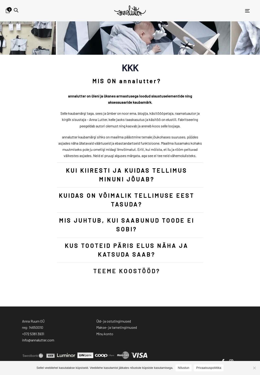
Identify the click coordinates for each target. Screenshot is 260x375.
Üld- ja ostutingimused (113, 321)
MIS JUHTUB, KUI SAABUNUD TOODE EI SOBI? (126, 225)
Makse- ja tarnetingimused (116, 327)
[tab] (130, 81)
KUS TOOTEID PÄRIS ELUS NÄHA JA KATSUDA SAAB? (126, 251)
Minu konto (104, 334)
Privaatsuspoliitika (208, 367)
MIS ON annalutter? (126, 80)
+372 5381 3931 (33, 334)
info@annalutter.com (38, 340)
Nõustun (183, 367)
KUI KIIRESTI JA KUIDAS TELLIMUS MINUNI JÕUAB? (126, 175)
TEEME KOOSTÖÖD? (126, 274)
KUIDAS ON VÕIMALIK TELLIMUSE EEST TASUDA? (126, 200)
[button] (16, 10)
